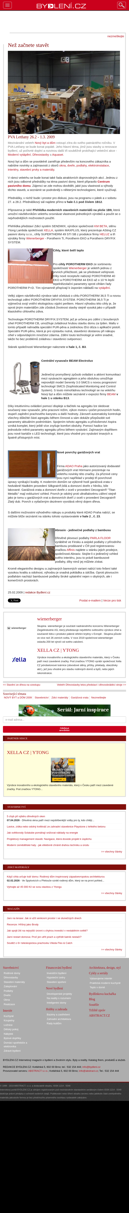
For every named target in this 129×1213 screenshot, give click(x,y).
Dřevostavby (40, 154)
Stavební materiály (14, 982)
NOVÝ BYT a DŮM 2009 (18, 697)
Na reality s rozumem (59, 998)
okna (62, 165)
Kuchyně (9, 1016)
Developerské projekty (59, 993)
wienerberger (49, 618)
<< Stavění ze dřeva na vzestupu (21, 684)
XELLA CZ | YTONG (58, 650)
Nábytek (8, 1033)
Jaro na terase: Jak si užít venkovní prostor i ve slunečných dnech (44, 918)
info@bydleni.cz (91, 1066)
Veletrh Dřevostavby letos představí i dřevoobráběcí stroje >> (91, 684)
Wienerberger (35, 238)
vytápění (104, 287)
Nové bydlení (54, 988)
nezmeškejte (115, 36)
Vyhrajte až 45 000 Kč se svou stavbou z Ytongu (34, 886)
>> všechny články (111, 851)
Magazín (13, 908)
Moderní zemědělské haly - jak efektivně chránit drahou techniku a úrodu (48, 845)
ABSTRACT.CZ (99, 1015)
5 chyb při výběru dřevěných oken (26, 816)
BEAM (111, 394)
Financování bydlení (59, 967)
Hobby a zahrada (56, 1009)
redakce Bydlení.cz (37, 592)
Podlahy (8, 990)
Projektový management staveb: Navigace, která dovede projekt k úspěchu (49, 838)
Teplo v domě (97, 987)
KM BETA (100, 226)
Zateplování (10, 986)
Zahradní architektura (59, 1019)
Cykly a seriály (98, 973)
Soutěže (94, 1004)
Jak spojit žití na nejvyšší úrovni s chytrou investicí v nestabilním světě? (47, 930)
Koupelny (9, 1020)
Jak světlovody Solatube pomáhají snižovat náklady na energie (42, 832)
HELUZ (105, 234)
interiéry (13, 169)
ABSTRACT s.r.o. (38, 1070)
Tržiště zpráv (97, 1010)
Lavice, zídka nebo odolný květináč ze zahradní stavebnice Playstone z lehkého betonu (56, 826)
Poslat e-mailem (90, 600)
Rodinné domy (12, 973)
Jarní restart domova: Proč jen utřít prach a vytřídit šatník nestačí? (44, 936)
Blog (92, 999)
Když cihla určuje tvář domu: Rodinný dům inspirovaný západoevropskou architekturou (56, 876)
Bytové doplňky (12, 1038)
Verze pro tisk (112, 600)
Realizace (9, 1004)
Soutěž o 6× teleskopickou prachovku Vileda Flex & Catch (39, 943)
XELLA (48, 230)
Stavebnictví (42, 697)
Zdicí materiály (59, 697)
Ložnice (8, 1024)
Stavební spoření (56, 982)
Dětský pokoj (11, 1029)
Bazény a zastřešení (58, 1014)
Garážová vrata (79, 697)
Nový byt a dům (45, 142)
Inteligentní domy (56, 1002)
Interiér (7, 1010)
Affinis (71, 549)
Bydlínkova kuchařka (102, 993)
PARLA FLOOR (100, 538)
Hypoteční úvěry (56, 977)
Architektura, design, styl (105, 967)
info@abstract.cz (88, 1070)
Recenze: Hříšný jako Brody (22, 924)
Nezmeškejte (98, 697)
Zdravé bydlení (12, 1050)
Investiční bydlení (56, 973)
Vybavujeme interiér (101, 978)
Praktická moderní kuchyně (105, 983)
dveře (71, 165)
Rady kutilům (54, 1023)
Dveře (7, 995)
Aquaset (57, 154)
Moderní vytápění (19, 154)
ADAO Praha (73, 466)
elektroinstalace (98, 165)
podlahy (81, 165)
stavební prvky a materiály (37, 169)
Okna (7, 999)
